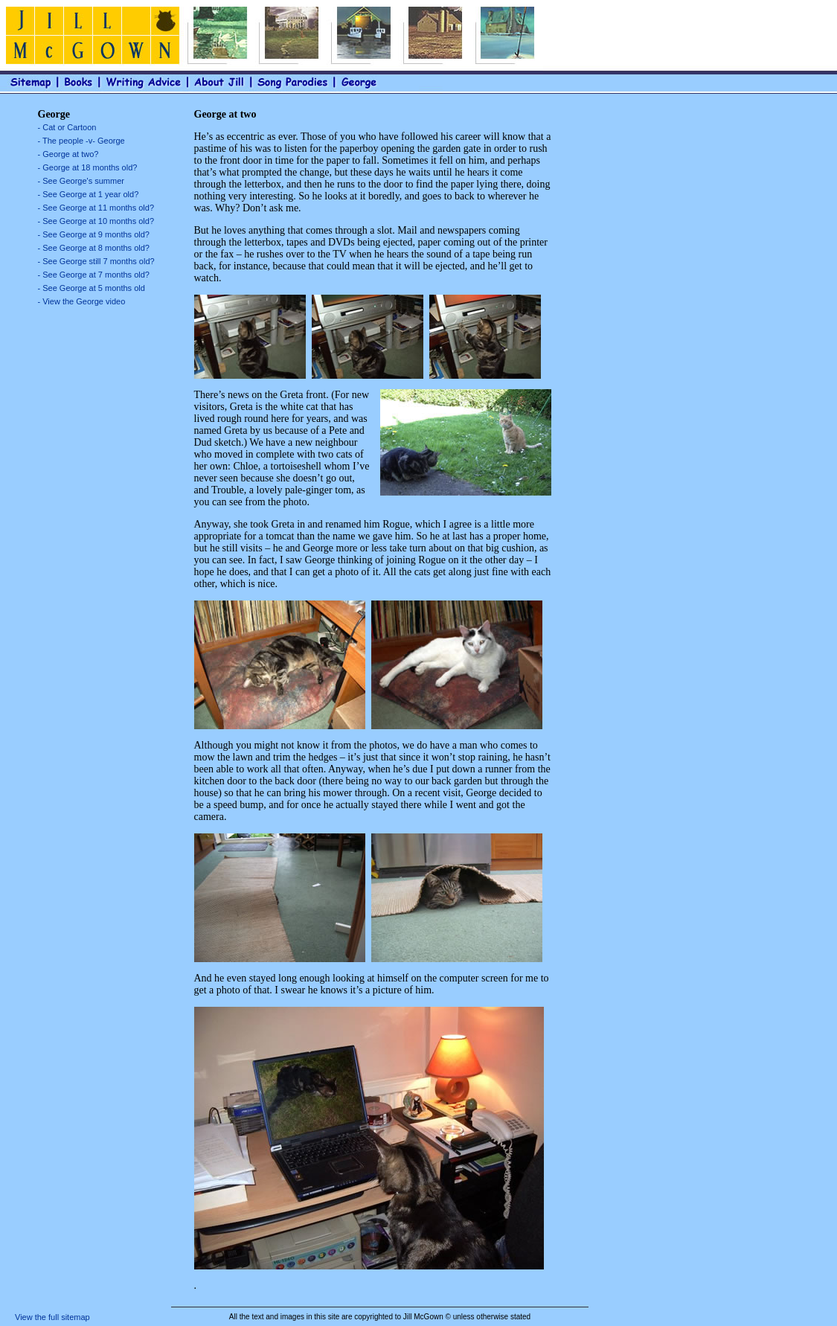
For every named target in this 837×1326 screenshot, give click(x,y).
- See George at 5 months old (91, 288)
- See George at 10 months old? (96, 221)
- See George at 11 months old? (96, 207)
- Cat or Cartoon (67, 127)
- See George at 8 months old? (94, 247)
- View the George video (82, 301)
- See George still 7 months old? (96, 261)
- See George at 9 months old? (94, 234)
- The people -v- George (81, 140)
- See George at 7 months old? (94, 274)
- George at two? (68, 154)
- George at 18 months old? (88, 167)
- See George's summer (81, 180)
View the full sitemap (52, 1317)
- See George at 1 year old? (88, 194)
